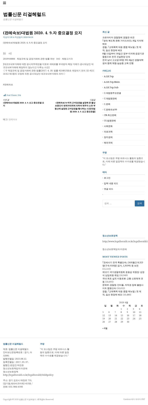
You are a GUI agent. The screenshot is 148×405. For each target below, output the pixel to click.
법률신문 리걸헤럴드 (24, 14)
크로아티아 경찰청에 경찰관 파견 (118, 37)
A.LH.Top (109, 76)
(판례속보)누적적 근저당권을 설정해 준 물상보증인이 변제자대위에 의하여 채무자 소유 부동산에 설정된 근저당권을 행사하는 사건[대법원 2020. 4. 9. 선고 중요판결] (74, 106)
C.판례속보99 (110, 109)
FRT (143, 399)
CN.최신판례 (110, 115)
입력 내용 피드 (111, 183)
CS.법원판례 (110, 120)
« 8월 (104, 328)
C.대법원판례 (110, 98)
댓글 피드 (108, 189)
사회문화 (108, 126)
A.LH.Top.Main (112, 82)
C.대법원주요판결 (112, 93)
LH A (12, 37)
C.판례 (107, 104)
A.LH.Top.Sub (111, 87)
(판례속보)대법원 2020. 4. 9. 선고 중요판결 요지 (24, 103)
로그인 (107, 178)
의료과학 (108, 131)
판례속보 (13, 119)
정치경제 (108, 137)
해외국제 (108, 142)
